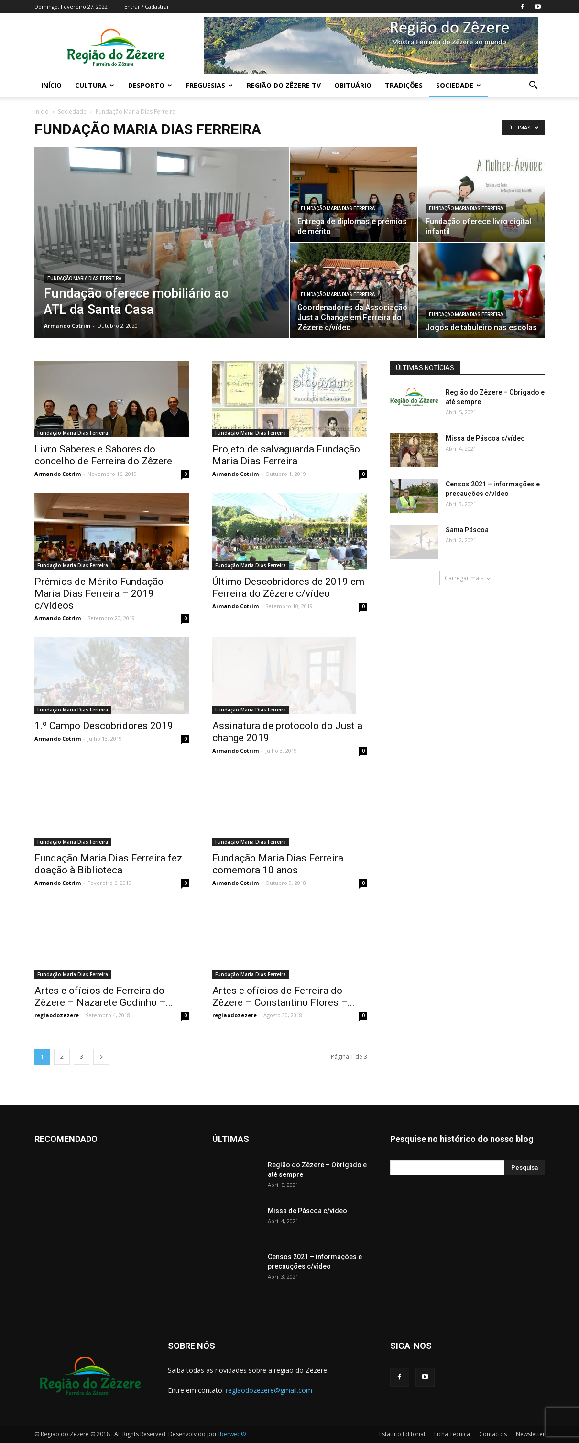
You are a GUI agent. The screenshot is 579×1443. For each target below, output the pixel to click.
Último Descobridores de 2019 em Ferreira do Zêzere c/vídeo (288, 587)
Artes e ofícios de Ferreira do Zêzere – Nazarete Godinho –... (103, 996)
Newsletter (530, 1434)
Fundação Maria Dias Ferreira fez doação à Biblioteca (108, 864)
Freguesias (209, 85)
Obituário (352, 85)
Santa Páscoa (467, 530)
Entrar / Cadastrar (146, 6)
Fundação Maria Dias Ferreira (84, 278)
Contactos (493, 1434)
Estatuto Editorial (402, 1434)
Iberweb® (232, 1434)
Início (51, 85)
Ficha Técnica (452, 1434)
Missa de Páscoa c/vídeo (485, 438)
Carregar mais (467, 578)
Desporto (150, 85)
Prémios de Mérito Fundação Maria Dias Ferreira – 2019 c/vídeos (99, 593)
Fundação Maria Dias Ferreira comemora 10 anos (277, 864)
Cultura (94, 85)
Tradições (404, 85)
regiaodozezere (56, 1015)
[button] (533, 86)
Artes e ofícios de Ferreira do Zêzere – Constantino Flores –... (283, 996)
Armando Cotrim (67, 325)
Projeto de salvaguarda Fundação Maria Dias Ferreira (286, 455)
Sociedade (458, 85)
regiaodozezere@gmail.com (269, 1390)
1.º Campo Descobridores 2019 (103, 726)
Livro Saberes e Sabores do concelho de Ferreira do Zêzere (103, 455)
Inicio (41, 112)
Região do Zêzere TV (284, 85)
